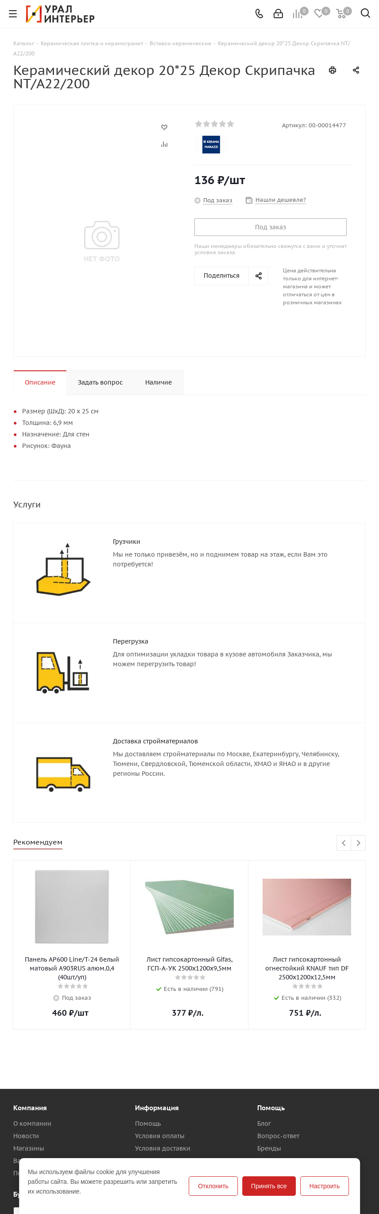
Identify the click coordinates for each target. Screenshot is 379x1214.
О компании (32, 1124)
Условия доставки (162, 1148)
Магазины (28, 1148)
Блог (264, 1124)
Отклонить (213, 1186)
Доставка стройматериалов (155, 741)
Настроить (324, 1186)
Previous (344, 843)
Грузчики (126, 542)
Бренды (269, 1148)
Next (358, 843)
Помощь (148, 1124)
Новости (26, 1136)
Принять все (269, 1186)
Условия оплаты (160, 1136)
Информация (157, 1108)
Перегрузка (130, 641)
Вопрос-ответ (278, 1136)
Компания (30, 1108)
